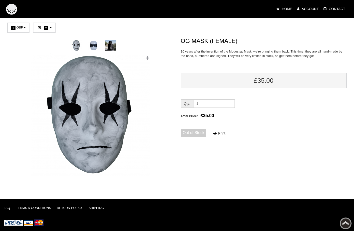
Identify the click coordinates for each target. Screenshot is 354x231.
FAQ (7, 208)
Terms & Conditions (33, 208)
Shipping (96, 208)
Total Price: (197, 115)
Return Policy (70, 208)
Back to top (346, 223)
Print (219, 133)
